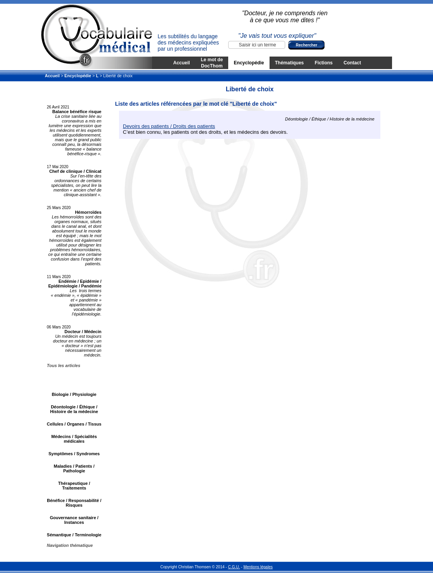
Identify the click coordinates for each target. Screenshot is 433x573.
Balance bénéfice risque (76, 111)
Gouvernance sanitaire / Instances (74, 520)
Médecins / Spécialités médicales (74, 438)
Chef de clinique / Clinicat (75, 171)
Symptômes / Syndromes (73, 453)
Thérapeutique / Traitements (74, 485)
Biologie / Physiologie (74, 394)
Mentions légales (258, 567)
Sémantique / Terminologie (74, 534)
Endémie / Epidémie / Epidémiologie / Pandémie (74, 283)
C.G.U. (234, 567)
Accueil (181, 63)
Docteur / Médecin (82, 331)
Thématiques (289, 63)
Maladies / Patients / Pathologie (74, 468)
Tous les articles (63, 365)
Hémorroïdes (88, 212)
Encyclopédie (249, 63)
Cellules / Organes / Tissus (74, 424)
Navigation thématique (70, 545)
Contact (352, 63)
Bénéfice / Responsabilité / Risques (74, 502)
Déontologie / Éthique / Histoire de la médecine (74, 409)
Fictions (324, 63)
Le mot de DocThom (212, 63)
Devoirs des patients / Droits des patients (169, 126)
